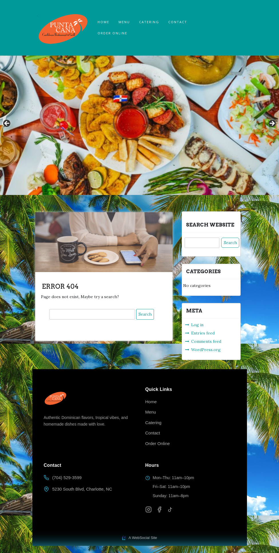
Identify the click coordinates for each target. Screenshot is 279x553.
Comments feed (206, 341)
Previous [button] (7, 123)
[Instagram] (148, 509)
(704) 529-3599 (67, 477)
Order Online (157, 443)
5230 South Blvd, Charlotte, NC (82, 489)
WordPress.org (206, 349)
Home (103, 22)
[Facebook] (159, 509)
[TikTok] (170, 509)
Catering (149, 22)
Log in (197, 324)
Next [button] (272, 123)
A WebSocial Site (139, 538)
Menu (124, 22)
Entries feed (203, 333)
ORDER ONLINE (112, 33)
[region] (139, 125)
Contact (177, 22)
